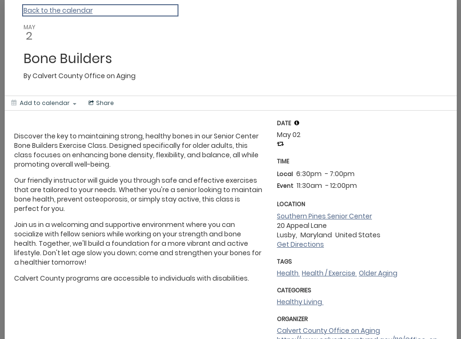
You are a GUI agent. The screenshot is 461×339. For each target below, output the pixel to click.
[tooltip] (296, 123)
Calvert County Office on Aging (328, 330)
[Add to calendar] (44, 103)
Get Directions (300, 244)
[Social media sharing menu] (100, 103)
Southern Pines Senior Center (324, 216)
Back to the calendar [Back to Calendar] (58, 10)
